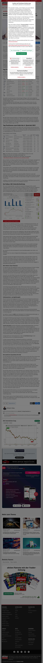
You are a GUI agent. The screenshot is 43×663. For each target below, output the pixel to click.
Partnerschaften (22, 71)
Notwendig (15, 58)
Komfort (29, 58)
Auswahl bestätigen (27, 50)
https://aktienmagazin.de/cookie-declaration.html (18, 45)
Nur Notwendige (15, 50)
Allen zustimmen (21, 53)
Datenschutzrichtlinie (12, 41)
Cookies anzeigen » (15, 67)
